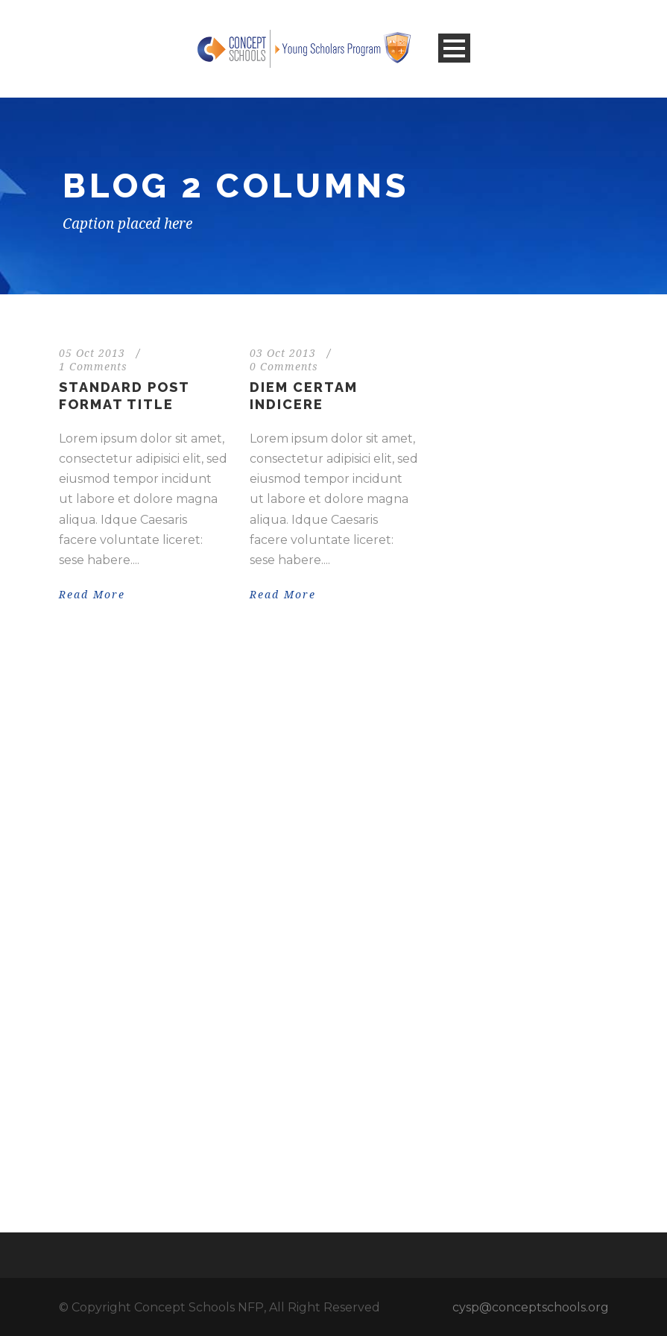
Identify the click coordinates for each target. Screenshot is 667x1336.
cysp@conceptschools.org (530, 1307)
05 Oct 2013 (92, 353)
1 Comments (93, 367)
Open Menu (454, 48)
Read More (92, 595)
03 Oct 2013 (283, 353)
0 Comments (284, 367)
